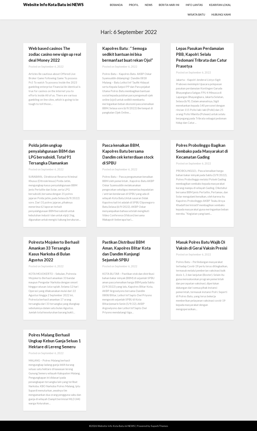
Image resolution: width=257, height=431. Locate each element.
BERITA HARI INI (169, 4)
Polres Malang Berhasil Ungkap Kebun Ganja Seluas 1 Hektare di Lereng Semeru (55, 341)
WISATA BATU (196, 14)
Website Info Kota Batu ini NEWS (53, 4)
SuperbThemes (159, 425)
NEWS (148, 4)
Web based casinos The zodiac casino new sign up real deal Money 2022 (55, 54)
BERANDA (116, 4)
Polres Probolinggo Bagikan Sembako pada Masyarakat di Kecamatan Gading (202, 151)
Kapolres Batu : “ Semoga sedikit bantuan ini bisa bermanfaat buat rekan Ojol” (127, 54)
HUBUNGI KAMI (221, 14)
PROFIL (133, 4)
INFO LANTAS (194, 4)
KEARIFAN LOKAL (220, 4)
